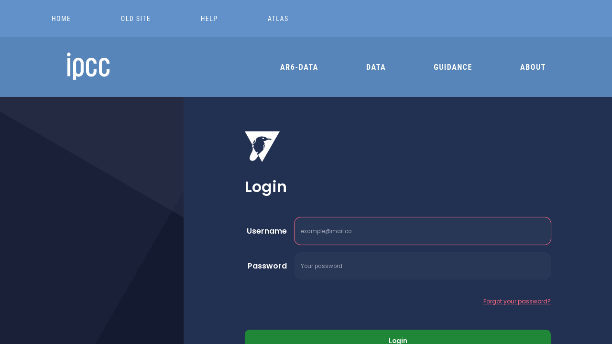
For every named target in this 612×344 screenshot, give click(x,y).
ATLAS (278, 18)
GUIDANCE (453, 67)
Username (267, 231)
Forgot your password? (517, 301)
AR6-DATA (299, 67)
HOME (62, 18)
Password (267, 265)
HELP (210, 18)
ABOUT (533, 67)
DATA (376, 67)
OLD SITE (137, 18)
